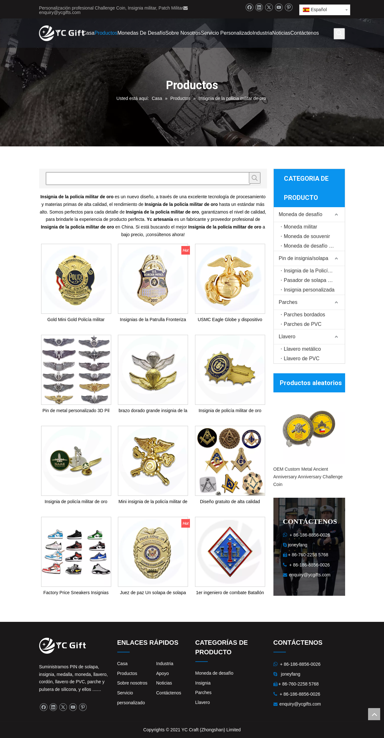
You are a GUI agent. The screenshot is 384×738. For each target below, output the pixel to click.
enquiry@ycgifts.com (60, 12)
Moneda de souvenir (307, 236)
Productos (127, 673)
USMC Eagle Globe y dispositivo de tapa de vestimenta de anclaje (230, 320)
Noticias (164, 682)
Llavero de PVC (302, 358)
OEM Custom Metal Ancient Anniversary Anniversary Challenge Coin (308, 477)
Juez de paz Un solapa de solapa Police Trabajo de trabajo (153, 593)
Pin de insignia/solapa (304, 258)
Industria (164, 663)
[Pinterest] (289, 7)
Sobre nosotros (132, 682)
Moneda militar (300, 226)
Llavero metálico (302, 349)
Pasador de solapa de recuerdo (314, 280)
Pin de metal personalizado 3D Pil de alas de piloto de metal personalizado (75, 411)
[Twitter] (269, 7)
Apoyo (162, 673)
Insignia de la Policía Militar (314, 270)
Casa (122, 663)
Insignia (203, 682)
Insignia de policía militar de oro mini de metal (76, 502)
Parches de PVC (303, 324)
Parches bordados (304, 314)
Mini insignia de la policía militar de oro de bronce (153, 502)
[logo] (62, 646)
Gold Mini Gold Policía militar (76, 319)
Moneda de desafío (300, 214)
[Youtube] (279, 7)
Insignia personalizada (309, 289)
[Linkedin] (259, 7)
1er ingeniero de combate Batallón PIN (230, 593)
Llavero (287, 336)
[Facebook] (249, 7)
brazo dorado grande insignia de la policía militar (153, 411)
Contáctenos (168, 692)
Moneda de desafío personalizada (314, 246)
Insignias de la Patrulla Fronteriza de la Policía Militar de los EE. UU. (153, 320)
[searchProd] (148, 178)
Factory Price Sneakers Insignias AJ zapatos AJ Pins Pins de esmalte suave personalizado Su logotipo (76, 593)
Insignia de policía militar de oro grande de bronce (230, 411)
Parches (288, 302)
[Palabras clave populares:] (339, 33)
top (374, 714)
